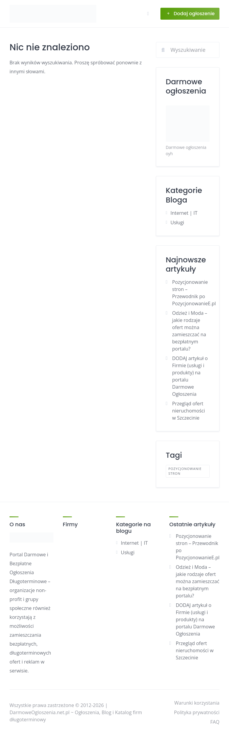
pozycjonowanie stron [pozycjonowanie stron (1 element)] (185, 471)
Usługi (177, 222)
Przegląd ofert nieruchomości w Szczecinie (188, 410)
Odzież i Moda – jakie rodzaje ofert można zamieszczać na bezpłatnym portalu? (197, 581)
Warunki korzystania (196, 703)
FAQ (214, 722)
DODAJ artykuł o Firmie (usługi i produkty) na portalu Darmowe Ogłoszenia (195, 619)
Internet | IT (184, 213)
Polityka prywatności (196, 712)
